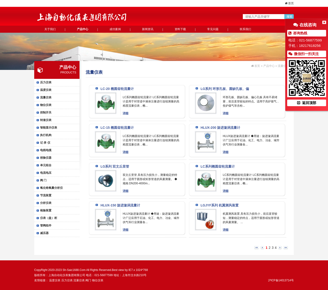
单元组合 (45, 165)
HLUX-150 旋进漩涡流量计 (120, 205)
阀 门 (43, 180)
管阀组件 (45, 225)
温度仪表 (45, 90)
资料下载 (180, 29)
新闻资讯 (147, 29)
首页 (289, 3)
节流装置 (45, 195)
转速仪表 (45, 120)
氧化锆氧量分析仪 (51, 187)
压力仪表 (45, 82)
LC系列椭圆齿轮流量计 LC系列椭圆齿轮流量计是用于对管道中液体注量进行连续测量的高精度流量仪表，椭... (151, 101)
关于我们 (50, 29)
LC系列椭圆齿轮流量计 (218, 166)
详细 (125, 113)
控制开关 (45, 112)
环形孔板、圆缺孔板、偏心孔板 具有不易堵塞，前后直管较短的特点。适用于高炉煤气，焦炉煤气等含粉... (251, 101)
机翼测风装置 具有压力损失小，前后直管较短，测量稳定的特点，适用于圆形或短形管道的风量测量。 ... (251, 218)
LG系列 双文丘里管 (115, 166)
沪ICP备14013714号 (281, 280)
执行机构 (45, 135)
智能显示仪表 (48, 127)
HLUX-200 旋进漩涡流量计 (220, 127)
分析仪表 (45, 203)
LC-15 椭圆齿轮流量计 (117, 127)
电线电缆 (45, 150)
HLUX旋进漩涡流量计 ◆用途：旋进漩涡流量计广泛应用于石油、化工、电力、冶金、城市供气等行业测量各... (251, 140)
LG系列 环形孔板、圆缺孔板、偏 (225, 89)
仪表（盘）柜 (48, 218)
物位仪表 (45, 105)
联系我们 (245, 29)
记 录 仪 (45, 142)
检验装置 (45, 210)
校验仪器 (45, 157)
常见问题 (213, 29)
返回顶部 (306, 103)
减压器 (44, 233)
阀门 (88, 280)
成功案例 (115, 29)
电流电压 (45, 172)
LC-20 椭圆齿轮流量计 (117, 89)
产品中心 (82, 29)
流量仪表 (45, 97)
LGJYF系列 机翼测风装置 (220, 205)
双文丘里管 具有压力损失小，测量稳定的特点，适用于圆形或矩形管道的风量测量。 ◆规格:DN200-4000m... (150, 179)
